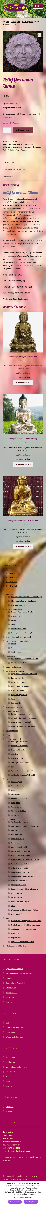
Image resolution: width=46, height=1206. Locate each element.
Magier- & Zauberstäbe (19, 690)
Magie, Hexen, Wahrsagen (15, 671)
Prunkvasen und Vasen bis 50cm (23, 726)
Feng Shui (9, 594)
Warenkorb (10, 1071)
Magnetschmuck (17, 758)
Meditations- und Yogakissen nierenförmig (26, 921)
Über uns (9, 1106)
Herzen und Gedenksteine (20, 851)
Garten (13, 620)
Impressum (10, 1032)
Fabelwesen (17, 147)
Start (7, 22)
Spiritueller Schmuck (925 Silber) (23, 771)
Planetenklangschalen (19, 663)
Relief (5, 150)
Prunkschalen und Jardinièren (22, 722)
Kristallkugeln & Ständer (20, 686)
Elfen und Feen (16, 834)
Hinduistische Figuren (19, 798)
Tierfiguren (15, 815)
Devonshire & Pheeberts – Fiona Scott (25, 826)
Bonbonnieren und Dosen (20, 714)
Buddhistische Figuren (19, 786)
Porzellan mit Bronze (13, 711)
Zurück (9, 1002)
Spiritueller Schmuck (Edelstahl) (23, 775)
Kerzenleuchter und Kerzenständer (24, 718)
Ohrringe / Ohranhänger (20, 762)
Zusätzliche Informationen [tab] (14, 169)
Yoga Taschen (16, 937)
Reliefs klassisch (17, 893)
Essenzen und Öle (17, 678)
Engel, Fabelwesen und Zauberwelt (24, 674)
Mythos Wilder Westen (14, 707)
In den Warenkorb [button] (23, 382)
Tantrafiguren (16, 807)
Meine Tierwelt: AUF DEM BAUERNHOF (25, 859)
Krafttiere (14, 754)
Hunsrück (30, 147)
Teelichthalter (16, 652)
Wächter (24, 150)
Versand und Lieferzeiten (16, 1067)
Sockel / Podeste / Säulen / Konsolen (24, 633)
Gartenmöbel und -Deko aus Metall (18, 637)
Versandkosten (11, 103)
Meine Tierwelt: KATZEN (20, 872)
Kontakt (9, 1111)
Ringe (13, 766)
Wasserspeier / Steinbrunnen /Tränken (25, 910)
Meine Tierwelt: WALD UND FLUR (23, 876)
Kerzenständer (16, 648)
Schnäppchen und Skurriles (16, 946)
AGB (7, 1022)
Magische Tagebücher (19, 695)
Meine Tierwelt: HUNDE (19, 868)
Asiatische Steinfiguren (19, 822)
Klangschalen (10, 656)
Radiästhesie (16, 703)
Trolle (13, 906)
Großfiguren (15, 794)
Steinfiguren (15, 22)
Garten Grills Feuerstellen (15, 609)
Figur (24, 147)
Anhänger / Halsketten (19, 741)
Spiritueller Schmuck (13, 739)
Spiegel (8, 735)
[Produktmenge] (7, 130)
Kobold (37, 147)
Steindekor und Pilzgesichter (22, 901)
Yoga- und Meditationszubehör (22, 942)
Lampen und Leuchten (14, 667)
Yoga (7, 918)
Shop (7, 590)
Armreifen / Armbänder (19, 746)
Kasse (8, 1076)
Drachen (14, 830)
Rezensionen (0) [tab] (9, 176)
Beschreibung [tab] (8, 162)
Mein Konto (10, 1057)
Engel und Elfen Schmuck (20, 750)
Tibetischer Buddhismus (20, 811)
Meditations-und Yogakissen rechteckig (25, 925)
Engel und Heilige (17, 839)
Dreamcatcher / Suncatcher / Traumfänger (26, 597)
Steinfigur (11, 150)
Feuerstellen (15, 616)
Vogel (18, 150)
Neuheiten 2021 (11, 573)
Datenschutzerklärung (15, 1027)
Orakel (13, 699)
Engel (13, 790)
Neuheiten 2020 (11, 577)
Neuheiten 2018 (11, 586)
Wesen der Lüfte (17, 914)
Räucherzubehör (12, 731)
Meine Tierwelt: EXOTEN (20, 864)
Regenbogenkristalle (18, 605)
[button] (39, 35)
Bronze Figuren (16, 782)
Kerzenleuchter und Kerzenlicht (17, 641)
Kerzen (13, 643)
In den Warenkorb (23, 130)
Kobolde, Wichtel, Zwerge (20, 855)
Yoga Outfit (15, 933)
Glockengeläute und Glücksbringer (24, 601)
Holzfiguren (15, 803)
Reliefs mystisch (27, 22)
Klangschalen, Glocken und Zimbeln (24, 658)
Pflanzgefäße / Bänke (18, 628)
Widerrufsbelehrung (14, 1037)
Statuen (8, 779)
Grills (13, 624)
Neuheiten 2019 (11, 582)
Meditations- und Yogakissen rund (23, 929)
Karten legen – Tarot (18, 682)
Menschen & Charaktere (19, 880)
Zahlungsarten (12, 1062)
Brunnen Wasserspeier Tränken (22, 612)
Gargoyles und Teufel (19, 847)
